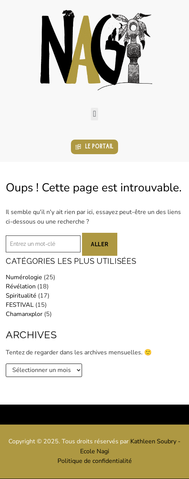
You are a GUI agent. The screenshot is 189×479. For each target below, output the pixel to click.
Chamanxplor (24, 314)
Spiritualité (21, 295)
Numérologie (24, 277)
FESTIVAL (20, 305)
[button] (94, 114)
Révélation (21, 286)
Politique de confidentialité (95, 461)
